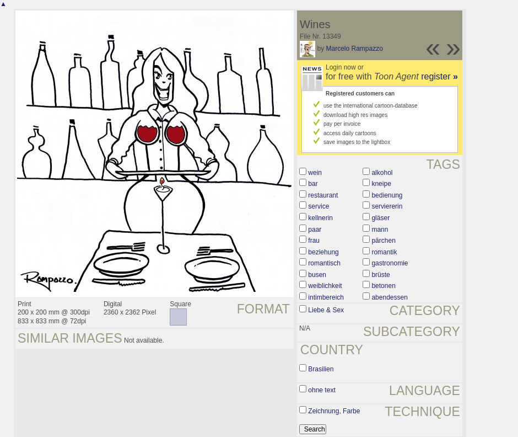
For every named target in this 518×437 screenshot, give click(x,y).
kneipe (381, 184)
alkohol (381, 173)
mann (379, 229)
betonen (383, 286)
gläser (380, 218)
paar (314, 229)
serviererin (386, 206)
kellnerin (320, 218)
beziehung (323, 252)
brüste (380, 275)
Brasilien (320, 369)
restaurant (323, 195)
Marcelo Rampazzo (354, 48)
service (318, 206)
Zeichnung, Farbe (334, 411)
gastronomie (389, 263)
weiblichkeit (325, 286)
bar (312, 184)
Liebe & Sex (326, 310)
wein (315, 173)
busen (317, 275)
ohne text (321, 390)
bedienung (386, 195)
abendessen (389, 297)
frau (314, 240)
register (439, 76)
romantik (384, 252)
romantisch (324, 263)
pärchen (383, 240)
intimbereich (326, 297)
